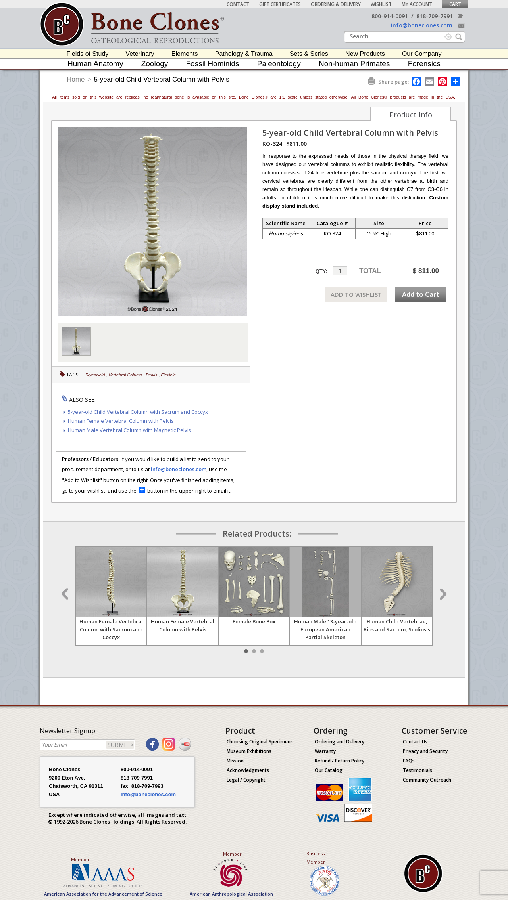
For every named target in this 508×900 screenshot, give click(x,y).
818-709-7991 (434, 16)
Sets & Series (309, 53)
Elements (184, 53)
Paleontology (279, 63)
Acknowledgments (248, 770)
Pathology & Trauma (244, 53)
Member (80, 859)
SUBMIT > (121, 745)
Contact (238, 4)
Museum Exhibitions (249, 751)
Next (442, 594)
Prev (66, 594)
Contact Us (415, 741)
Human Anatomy (95, 63)
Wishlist (381, 4)
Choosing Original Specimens (260, 741)
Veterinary (140, 53)
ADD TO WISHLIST (356, 294)
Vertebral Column (125, 375)
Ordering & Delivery (336, 4)
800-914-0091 (389, 16)
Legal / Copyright (246, 779)
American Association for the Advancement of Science (103, 894)
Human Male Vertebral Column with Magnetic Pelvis (129, 430)
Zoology (154, 63)
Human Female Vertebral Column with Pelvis (121, 420)
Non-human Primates (354, 63)
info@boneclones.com (421, 25)
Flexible (168, 375)
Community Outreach (427, 779)
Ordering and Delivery (339, 741)
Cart (455, 4)
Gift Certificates (280, 4)
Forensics (424, 63)
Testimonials (417, 770)
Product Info (410, 114)
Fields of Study (88, 53)
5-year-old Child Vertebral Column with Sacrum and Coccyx (138, 411)
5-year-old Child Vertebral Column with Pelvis (161, 79)
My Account (417, 4)
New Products (365, 53)
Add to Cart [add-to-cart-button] (420, 294)
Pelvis (152, 375)
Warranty (325, 751)
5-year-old (95, 375)
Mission (235, 760)
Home (76, 79)
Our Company (422, 53)
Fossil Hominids (212, 63)
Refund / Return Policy (339, 760)
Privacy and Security (425, 751)
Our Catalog (329, 770)
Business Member (315, 857)
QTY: (321, 271)
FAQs (409, 760)
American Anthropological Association (231, 894)
